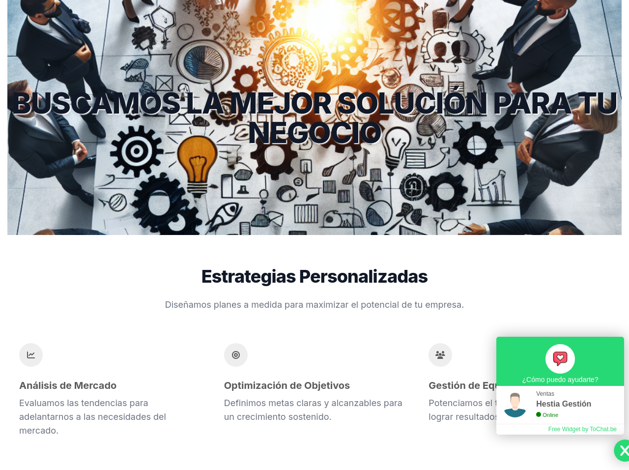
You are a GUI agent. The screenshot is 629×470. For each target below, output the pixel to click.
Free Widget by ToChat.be (582, 429)
